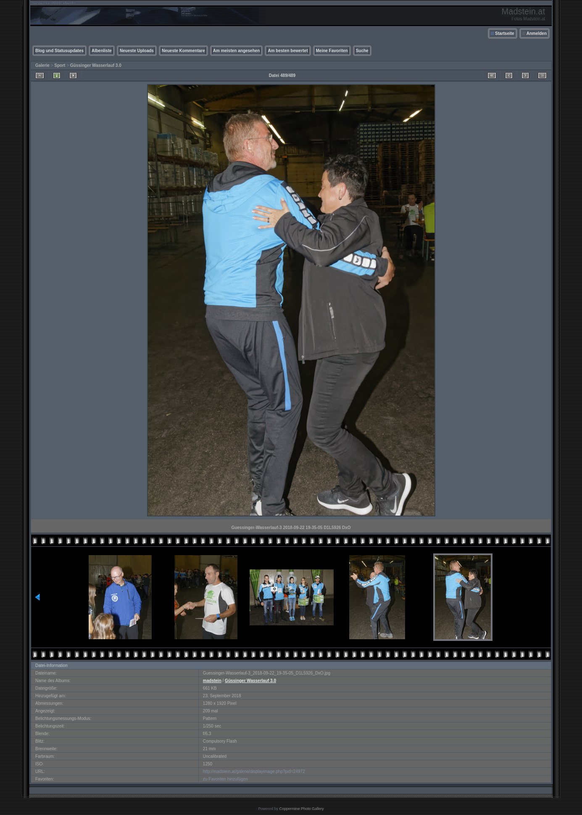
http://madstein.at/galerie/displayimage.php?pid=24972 (254, 771)
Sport (59, 65)
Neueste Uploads (137, 50)
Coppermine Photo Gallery (301, 809)
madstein (212, 680)
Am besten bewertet (288, 50)
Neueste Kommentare (183, 50)
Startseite (504, 33)
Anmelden (537, 33)
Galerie (42, 65)
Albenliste (102, 50)
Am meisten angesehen (236, 50)
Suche (362, 50)
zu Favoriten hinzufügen (225, 779)
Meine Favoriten (332, 50)
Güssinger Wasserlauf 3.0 (95, 65)
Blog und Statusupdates (59, 50)
